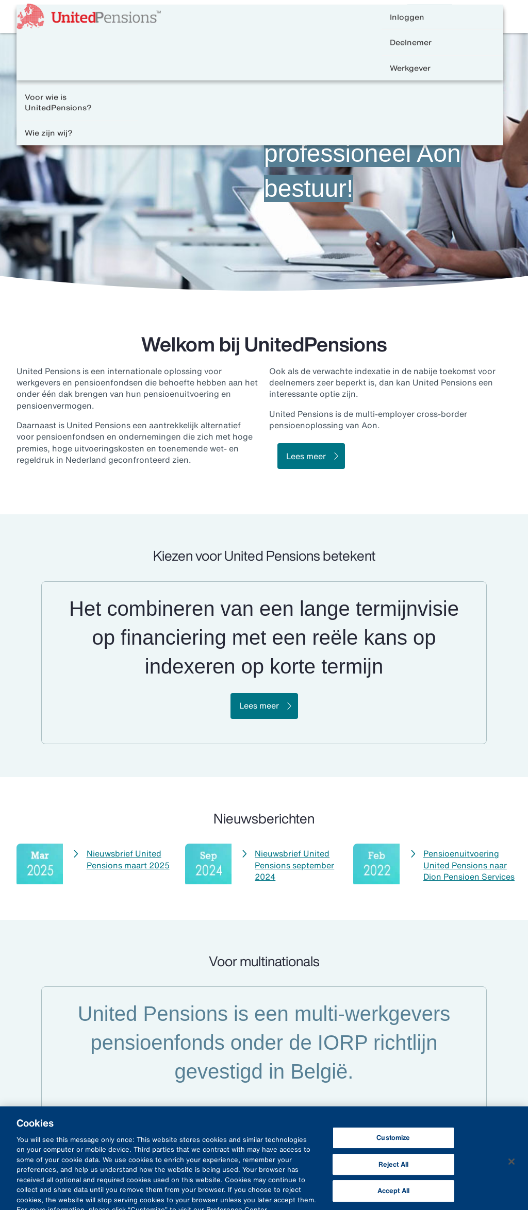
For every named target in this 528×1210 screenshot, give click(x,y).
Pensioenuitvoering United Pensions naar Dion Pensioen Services (469, 865)
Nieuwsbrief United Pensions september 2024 (294, 865)
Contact (370, 16)
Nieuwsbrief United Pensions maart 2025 (128, 859)
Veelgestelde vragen (297, 16)
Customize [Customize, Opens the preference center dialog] (393, 1142)
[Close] (511, 1165)
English (421, 16)
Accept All (393, 1195)
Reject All (393, 1168)
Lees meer (306, 456)
